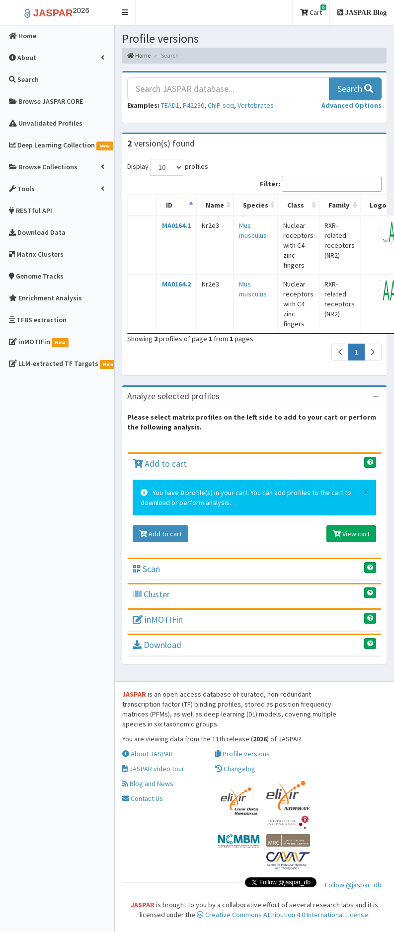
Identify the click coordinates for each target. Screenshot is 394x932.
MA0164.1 (176, 225)
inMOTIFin (158, 619)
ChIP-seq (221, 105)
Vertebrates (255, 105)
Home (139, 55)
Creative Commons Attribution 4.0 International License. (283, 914)
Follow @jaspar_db (353, 884)
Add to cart (160, 463)
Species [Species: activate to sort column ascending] (255, 205)
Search (355, 88)
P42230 (193, 105)
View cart (351, 533)
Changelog (235, 768)
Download (157, 644)
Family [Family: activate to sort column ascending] (338, 205)
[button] (125, 12)
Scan (146, 568)
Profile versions (242, 753)
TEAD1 (170, 105)
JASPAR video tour (153, 768)
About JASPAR (147, 753)
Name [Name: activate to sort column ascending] (215, 205)
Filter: (321, 184)
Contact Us (142, 798)
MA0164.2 (176, 284)
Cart (313, 10)
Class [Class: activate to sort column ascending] (295, 205)
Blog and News (147, 783)
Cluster (151, 594)
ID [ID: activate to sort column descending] (169, 205)
